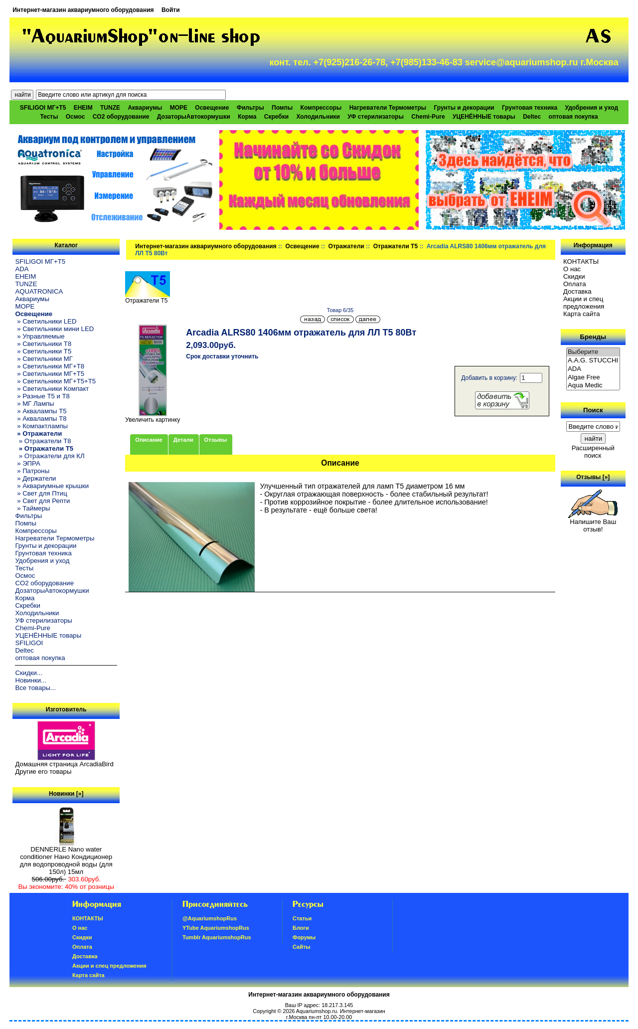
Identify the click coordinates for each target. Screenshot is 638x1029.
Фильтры (250, 107)
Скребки (276, 116)
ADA (21, 269)
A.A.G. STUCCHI (593, 360)
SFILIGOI (29, 643)
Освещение (302, 246)
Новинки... (30, 680)
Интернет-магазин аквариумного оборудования (83, 9)
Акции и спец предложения (583, 302)
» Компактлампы (41, 426)
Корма (247, 116)
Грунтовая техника (529, 107)
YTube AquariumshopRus (215, 928)
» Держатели (35, 478)
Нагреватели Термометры (387, 107)
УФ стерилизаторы (375, 116)
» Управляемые (39, 336)
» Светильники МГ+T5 (49, 373)
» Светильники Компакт (52, 388)
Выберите (593, 352)
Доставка (577, 291)
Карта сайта (581, 314)
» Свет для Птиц (41, 493)
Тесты (49, 116)
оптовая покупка (573, 116)
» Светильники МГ (44, 358)
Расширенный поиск (593, 451)
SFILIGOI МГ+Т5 (43, 107)
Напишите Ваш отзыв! (593, 522)
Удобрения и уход (591, 107)
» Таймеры (32, 508)
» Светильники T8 (43, 343)
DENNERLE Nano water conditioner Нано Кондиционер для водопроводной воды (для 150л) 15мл (66, 857)
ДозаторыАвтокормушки (193, 116)
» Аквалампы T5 (40, 411)
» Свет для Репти (42, 501)
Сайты (302, 947)
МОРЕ (178, 107)
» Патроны (32, 471)
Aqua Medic (593, 385)
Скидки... (28, 673)
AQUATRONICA (39, 291)
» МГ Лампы (34, 403)
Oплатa (574, 284)
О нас (572, 269)
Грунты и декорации (464, 107)
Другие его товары (43, 771)
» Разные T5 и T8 (42, 396)
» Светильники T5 (43, 351)
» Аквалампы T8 (40, 418)
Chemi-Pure (428, 116)
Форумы (304, 937)
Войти (170, 9)
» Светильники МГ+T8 (49, 366)
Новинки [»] (66, 793)
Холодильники (318, 116)
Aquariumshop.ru (316, 1011)
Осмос (75, 116)
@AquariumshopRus (209, 918)
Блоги (301, 928)
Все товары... (35, 687)
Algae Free (593, 377)
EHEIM (83, 107)
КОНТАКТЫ (581, 261)
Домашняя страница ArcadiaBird (64, 764)
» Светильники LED (45, 321)
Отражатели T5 (395, 246)
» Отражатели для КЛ (49, 456)
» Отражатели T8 (43, 441)
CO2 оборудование (121, 116)
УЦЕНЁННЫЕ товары (484, 116)
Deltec (532, 116)
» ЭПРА (27, 463)
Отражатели (346, 246)
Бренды (593, 337)
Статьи (302, 918)
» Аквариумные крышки (52, 486)
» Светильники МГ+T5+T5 (55, 381)
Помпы (282, 107)
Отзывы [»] (593, 477)
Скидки (574, 276)
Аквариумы (145, 107)
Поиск (593, 410)
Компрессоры (321, 107)
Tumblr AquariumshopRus (216, 937)
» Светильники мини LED (54, 329)
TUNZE (110, 107)
